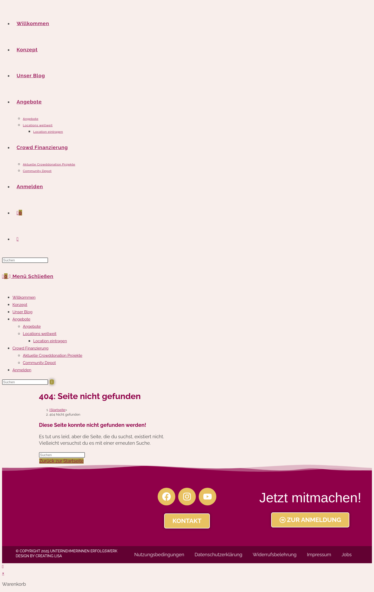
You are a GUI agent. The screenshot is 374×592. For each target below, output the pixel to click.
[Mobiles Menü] (31, 276)
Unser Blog (22, 312)
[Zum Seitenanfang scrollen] (3, 566)
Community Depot (39, 362)
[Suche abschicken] (51, 382)
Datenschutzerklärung (218, 554)
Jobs (347, 554)
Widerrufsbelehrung (275, 554)
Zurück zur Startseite (61, 461)
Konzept (19, 304)
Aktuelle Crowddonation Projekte (52, 355)
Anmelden (21, 370)
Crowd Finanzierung (30, 348)
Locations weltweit (39, 333)
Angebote (21, 319)
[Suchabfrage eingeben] (25, 260)
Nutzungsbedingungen (159, 554)
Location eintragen (50, 341)
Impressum (319, 554)
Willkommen (24, 297)
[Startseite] (57, 410)
